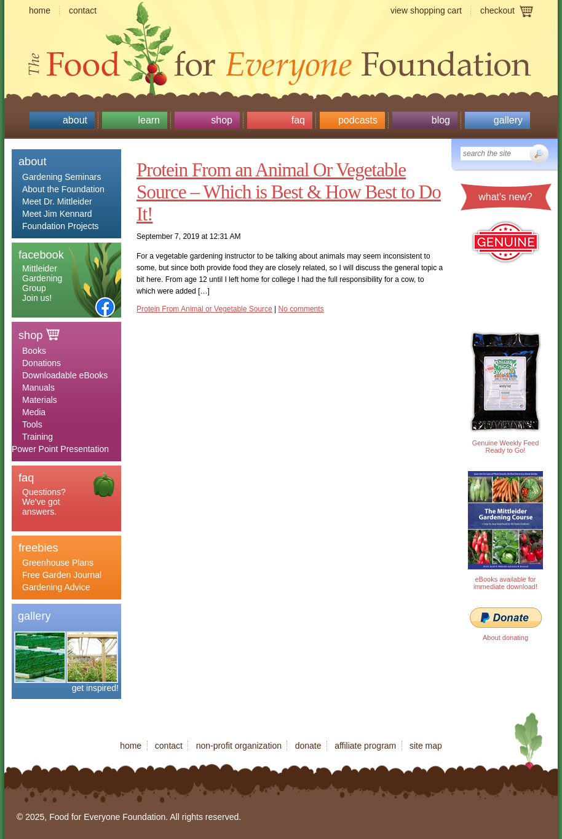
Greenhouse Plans (57, 563)
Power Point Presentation (60, 449)
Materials (39, 400)
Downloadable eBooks (65, 375)
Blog (441, 120)
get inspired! (95, 688)
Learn (149, 120)
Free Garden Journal (61, 575)
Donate (308, 746)
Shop (221, 120)
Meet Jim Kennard (57, 214)
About (75, 120)
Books (34, 351)
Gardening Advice (56, 587)
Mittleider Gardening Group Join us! (42, 283)
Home (39, 10)
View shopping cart (426, 10)
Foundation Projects (60, 226)
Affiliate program (365, 746)
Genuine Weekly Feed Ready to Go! (505, 446)
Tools (32, 424)
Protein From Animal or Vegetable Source (204, 309)
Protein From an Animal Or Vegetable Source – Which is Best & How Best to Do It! (289, 192)
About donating (505, 637)
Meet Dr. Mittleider (57, 201)
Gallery (508, 120)
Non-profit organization (239, 746)
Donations (41, 363)
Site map (426, 746)
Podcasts (358, 120)
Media (34, 412)
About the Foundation (63, 189)
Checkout (497, 10)
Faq (298, 120)
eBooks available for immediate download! (505, 583)
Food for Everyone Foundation (281, 61)
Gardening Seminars (61, 177)
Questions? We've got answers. (44, 502)
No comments (301, 309)
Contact (83, 10)
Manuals (38, 387)
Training (37, 437)
